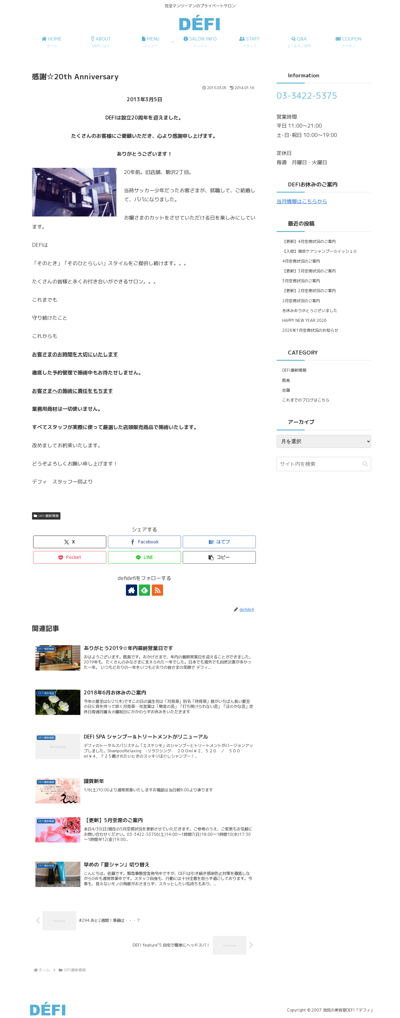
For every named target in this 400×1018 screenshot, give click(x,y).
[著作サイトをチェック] (131, 590)
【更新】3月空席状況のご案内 (309, 271)
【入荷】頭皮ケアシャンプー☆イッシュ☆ (319, 251)
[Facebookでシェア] (144, 542)
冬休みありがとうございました (309, 310)
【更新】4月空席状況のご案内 (309, 241)
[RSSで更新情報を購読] (157, 590)
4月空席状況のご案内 (301, 261)
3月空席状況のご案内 (301, 280)
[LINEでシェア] (144, 557)
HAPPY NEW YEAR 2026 (304, 320)
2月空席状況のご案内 (301, 300)
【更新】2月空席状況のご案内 (309, 290)
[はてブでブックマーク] (219, 542)
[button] (219, 557)
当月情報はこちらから (302, 201)
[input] (324, 464)
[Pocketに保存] (69, 557)
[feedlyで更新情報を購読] (144, 590)
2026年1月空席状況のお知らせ (310, 330)
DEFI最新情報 (46, 515)
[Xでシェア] (69, 542)
